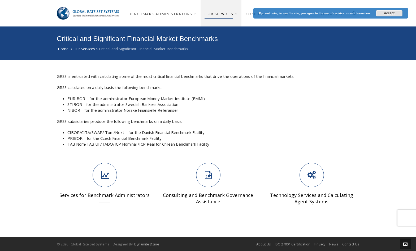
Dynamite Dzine (146, 244)
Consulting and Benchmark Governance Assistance (208, 198)
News (333, 244)
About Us (263, 244)
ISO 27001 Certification (292, 244)
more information (358, 13)
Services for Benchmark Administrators (104, 195)
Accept (389, 13)
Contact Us (350, 244)
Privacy (319, 244)
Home (63, 48)
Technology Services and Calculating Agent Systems (311, 198)
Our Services (84, 48)
